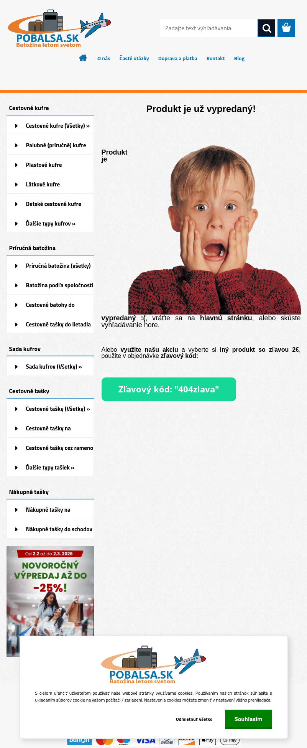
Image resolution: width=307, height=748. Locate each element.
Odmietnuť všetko (194, 719)
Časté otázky (134, 58)
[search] (266, 28)
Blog (239, 58)
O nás (103, 58)
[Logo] (59, 28)
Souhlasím (249, 718)
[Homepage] (83, 58)
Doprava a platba (177, 58)
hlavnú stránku (226, 318)
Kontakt (216, 58)
